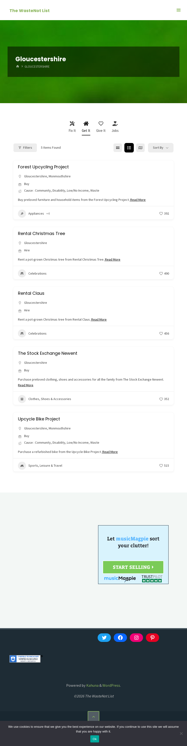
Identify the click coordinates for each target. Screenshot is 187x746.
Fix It (72, 127)
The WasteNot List (29, 10)
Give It (101, 127)
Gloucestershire (35, 176)
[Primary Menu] (178, 10)
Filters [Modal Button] (25, 147)
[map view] (140, 147)
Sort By (158, 147)
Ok (95, 739)
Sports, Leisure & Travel (40, 466)
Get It (86, 127)
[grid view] (117, 147)
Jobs (115, 127)
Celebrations (32, 273)
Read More (138, 200)
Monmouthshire (60, 176)
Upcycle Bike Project (39, 419)
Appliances (31, 214)
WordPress (111, 685)
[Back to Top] (93, 717)
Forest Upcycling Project (43, 167)
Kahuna (92, 685)
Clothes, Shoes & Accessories (44, 399)
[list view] (129, 147)
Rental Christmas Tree (41, 233)
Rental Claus (31, 293)
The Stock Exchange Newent (47, 353)
